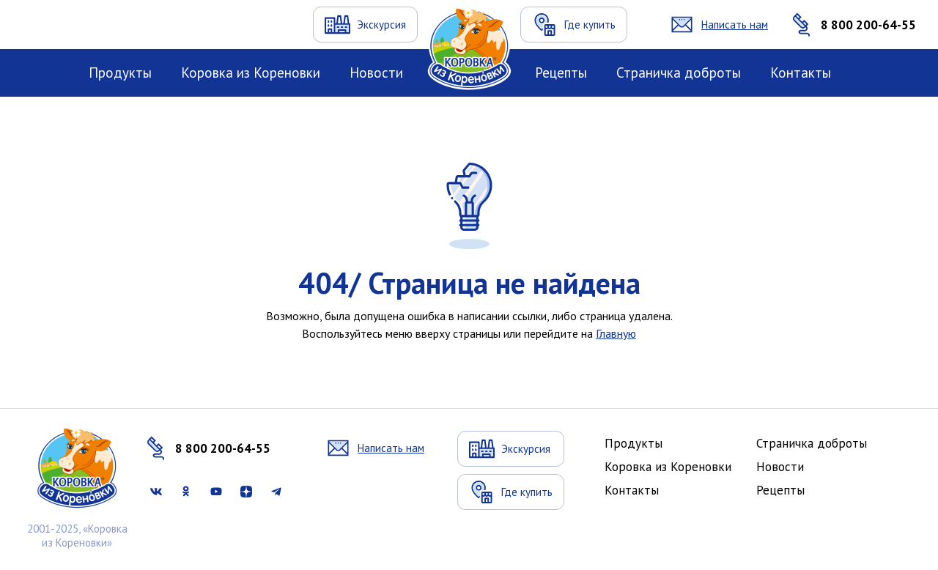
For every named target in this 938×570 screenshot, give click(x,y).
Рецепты (561, 72)
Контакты (800, 72)
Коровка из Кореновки (250, 72)
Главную (616, 333)
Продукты (120, 72)
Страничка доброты (678, 72)
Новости (376, 72)
